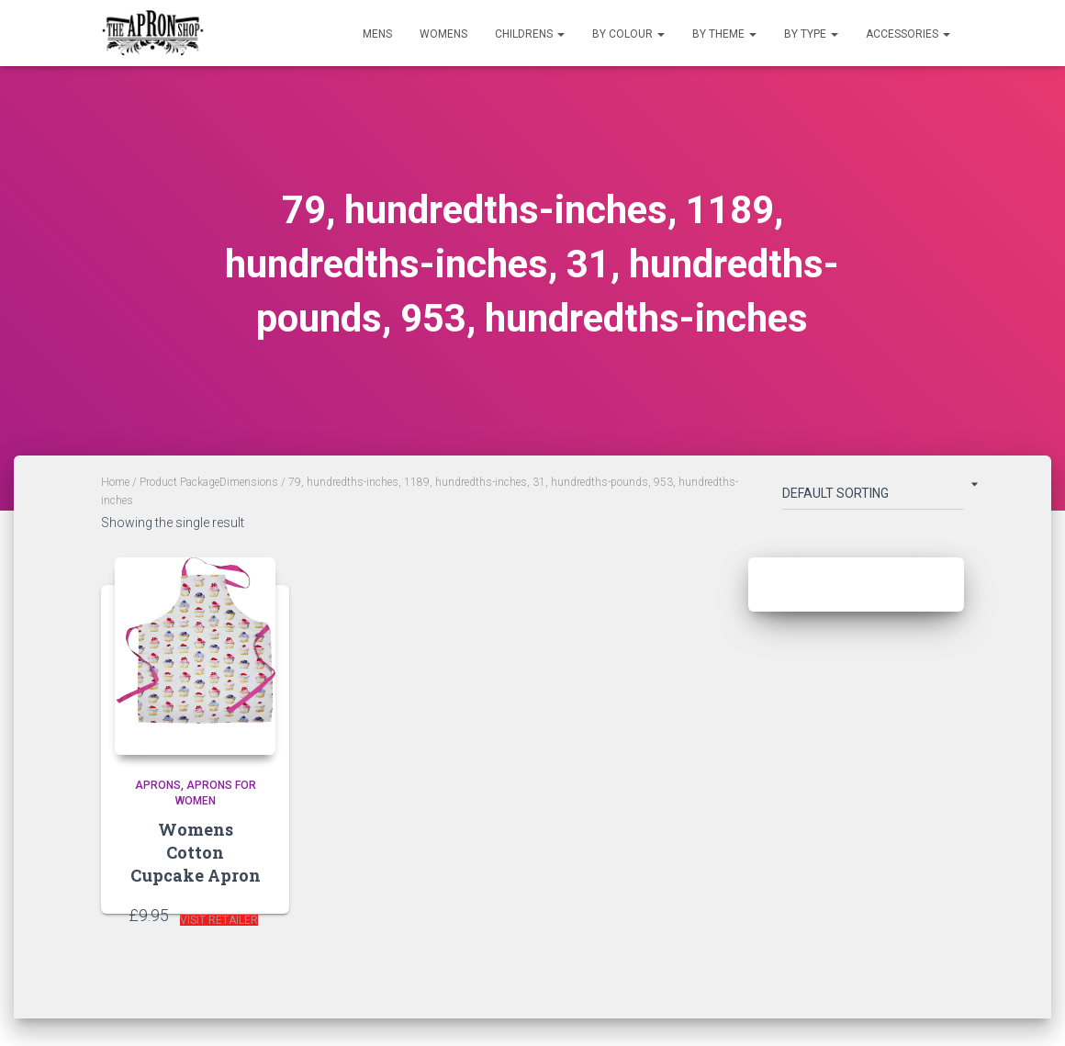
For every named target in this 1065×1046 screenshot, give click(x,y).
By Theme (724, 34)
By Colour (628, 34)
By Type (811, 34)
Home (115, 482)
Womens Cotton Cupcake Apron (195, 852)
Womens (443, 34)
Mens (377, 34)
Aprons (158, 785)
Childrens (530, 34)
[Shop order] (873, 497)
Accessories (908, 34)
